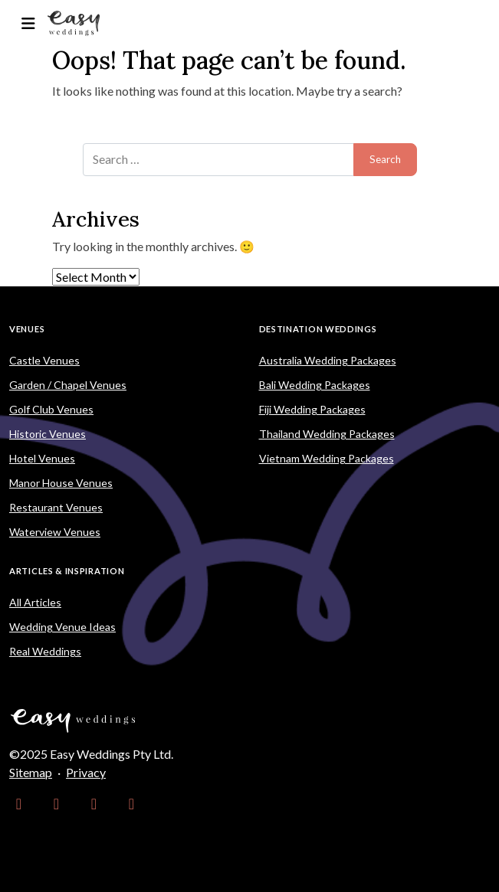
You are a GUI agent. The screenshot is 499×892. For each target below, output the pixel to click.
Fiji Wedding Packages (312, 409)
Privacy (86, 772)
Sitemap (30, 772)
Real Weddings (45, 651)
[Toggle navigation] (28, 23)
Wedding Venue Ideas (62, 626)
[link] (18, 803)
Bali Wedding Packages (314, 384)
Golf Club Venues (51, 409)
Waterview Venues (54, 531)
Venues (26, 329)
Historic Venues (47, 433)
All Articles (35, 602)
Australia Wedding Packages (327, 360)
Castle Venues (44, 360)
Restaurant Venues (56, 507)
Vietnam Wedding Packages (326, 458)
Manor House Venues (61, 482)
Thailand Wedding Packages (327, 433)
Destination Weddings (318, 329)
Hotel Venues (42, 458)
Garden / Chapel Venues (67, 384)
